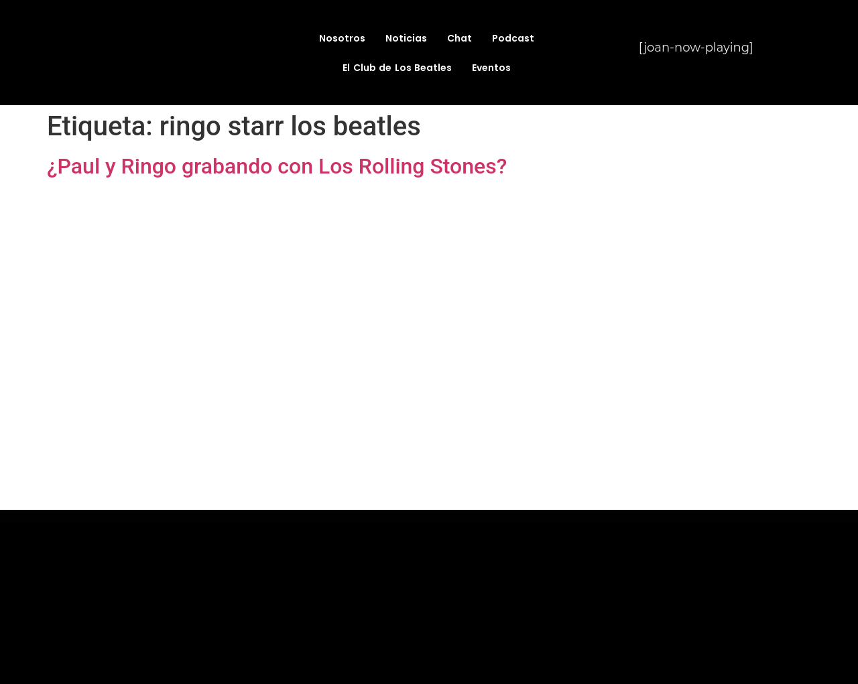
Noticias (406, 38)
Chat (459, 38)
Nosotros (342, 38)
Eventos (491, 67)
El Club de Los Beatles (397, 67)
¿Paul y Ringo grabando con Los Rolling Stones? (277, 166)
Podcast (513, 38)
